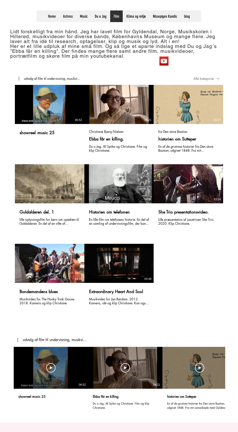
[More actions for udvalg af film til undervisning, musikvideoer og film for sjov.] (49, 78)
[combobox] (206, 78)
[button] (49, 78)
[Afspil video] (51, 367)
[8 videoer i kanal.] (119, 198)
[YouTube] (164, 61)
